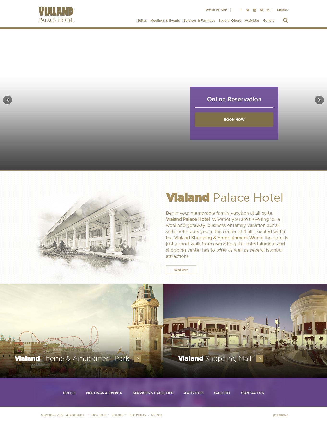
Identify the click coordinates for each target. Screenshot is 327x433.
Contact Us (212, 9)
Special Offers (230, 21)
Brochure (117, 415)
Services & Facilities (199, 21)
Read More (181, 270)
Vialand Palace (75, 415)
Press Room (98, 415)
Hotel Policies (137, 415)
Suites (142, 21)
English (281, 9)
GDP (224, 9)
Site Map (156, 415)
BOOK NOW (234, 119)
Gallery (268, 21)
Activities (252, 21)
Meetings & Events (165, 21)
